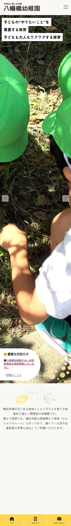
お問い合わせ (59, 520)
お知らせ (35, 520)
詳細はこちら (13, 375)
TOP (11, 520)
